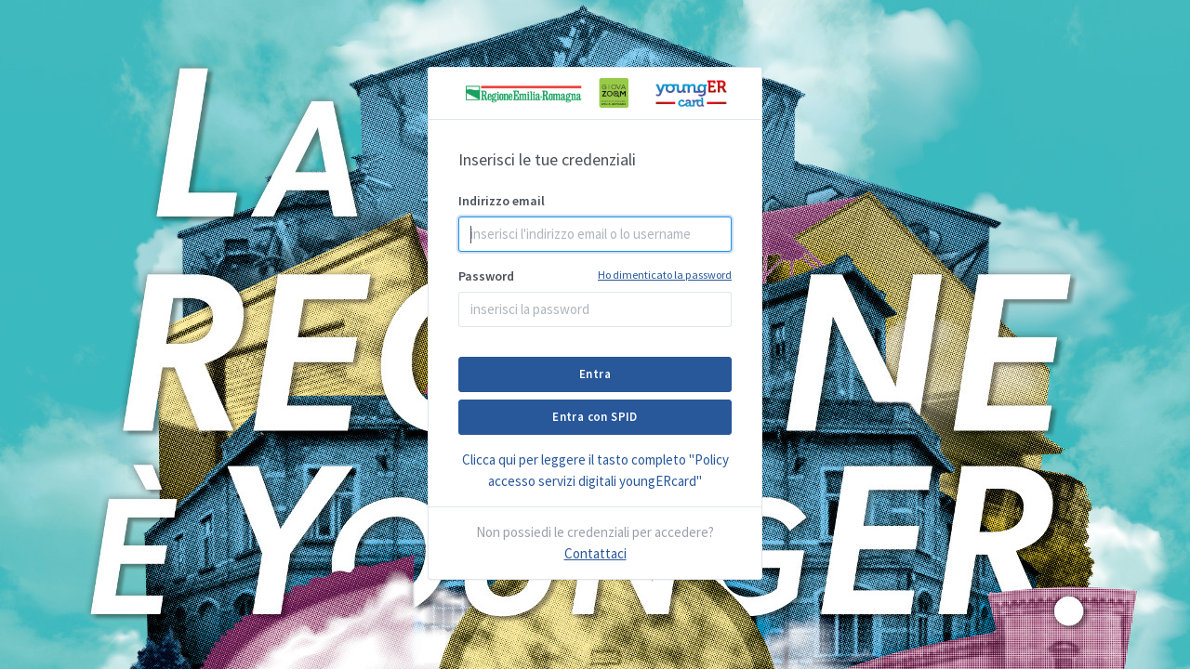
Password (595, 275)
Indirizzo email (501, 200)
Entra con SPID (594, 417)
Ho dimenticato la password (665, 275)
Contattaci (595, 553)
